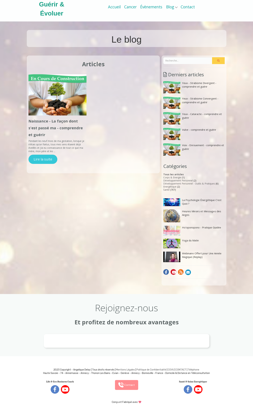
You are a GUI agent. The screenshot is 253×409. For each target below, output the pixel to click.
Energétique (169, 186)
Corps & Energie (172, 177)
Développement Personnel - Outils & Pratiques (189, 183)
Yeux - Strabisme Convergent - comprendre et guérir (190, 103)
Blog (172, 7)
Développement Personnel (178, 180)
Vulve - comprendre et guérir (189, 134)
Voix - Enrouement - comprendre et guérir (193, 149)
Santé (166, 189)
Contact (188, 7)
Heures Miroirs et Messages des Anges (192, 216)
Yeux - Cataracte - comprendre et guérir (192, 118)
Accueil (114, 7)
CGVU (171, 369)
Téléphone (193, 369)
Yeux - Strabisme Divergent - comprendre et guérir (189, 87)
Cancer (130, 7)
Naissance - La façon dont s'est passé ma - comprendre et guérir (55, 127)
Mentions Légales (125, 369)
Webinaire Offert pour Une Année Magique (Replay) (192, 257)
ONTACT (181, 369)
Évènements (151, 7)
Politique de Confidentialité (151, 369)
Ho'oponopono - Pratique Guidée (192, 230)
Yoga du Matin (181, 243)
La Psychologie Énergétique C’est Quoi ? (192, 202)
